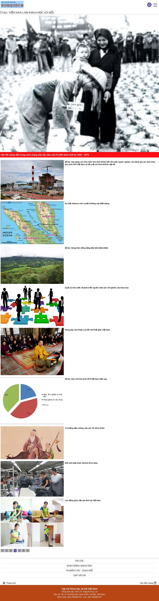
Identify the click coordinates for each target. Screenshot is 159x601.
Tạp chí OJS (79, 575)
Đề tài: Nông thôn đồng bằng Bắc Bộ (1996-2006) (86, 248)
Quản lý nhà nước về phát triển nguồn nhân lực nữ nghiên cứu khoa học (97, 288)
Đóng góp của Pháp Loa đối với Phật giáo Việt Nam (87, 330)
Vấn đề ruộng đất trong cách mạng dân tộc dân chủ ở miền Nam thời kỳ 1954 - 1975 (45, 155)
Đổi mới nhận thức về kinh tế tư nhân (81, 463)
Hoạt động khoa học (79, 565)
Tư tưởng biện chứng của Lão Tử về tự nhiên (84, 428)
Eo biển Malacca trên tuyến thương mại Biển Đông (87, 203)
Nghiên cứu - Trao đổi (79, 570)
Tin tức (79, 561)
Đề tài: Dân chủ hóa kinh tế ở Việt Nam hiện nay (86, 379)
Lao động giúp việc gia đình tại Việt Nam (83, 500)
